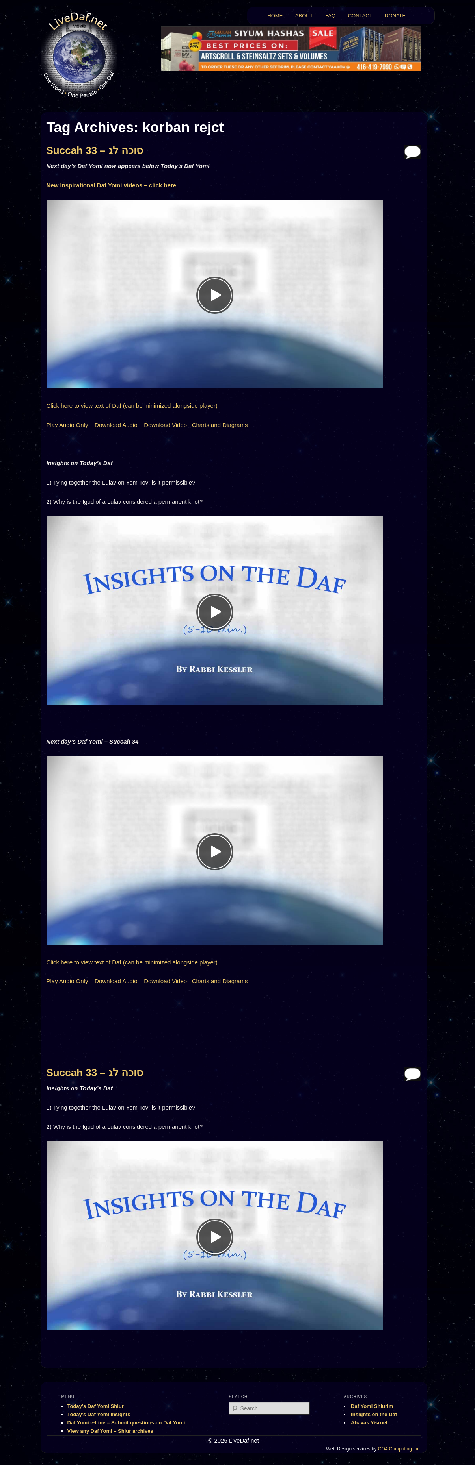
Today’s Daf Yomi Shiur (95, 1406)
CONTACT (360, 15)
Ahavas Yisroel (369, 1423)
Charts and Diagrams (220, 425)
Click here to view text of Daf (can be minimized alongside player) (132, 405)
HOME (275, 15)
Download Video (165, 425)
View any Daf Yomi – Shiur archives (110, 1431)
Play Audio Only (67, 425)
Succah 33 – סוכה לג (95, 150)
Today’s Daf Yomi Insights (98, 1414)
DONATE (395, 15)
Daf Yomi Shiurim (372, 1406)
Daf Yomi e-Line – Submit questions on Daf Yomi (126, 1423)
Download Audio (116, 425)
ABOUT (304, 15)
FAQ (330, 15)
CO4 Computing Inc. (399, 1449)
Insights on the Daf (374, 1414)
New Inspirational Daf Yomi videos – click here (112, 185)
